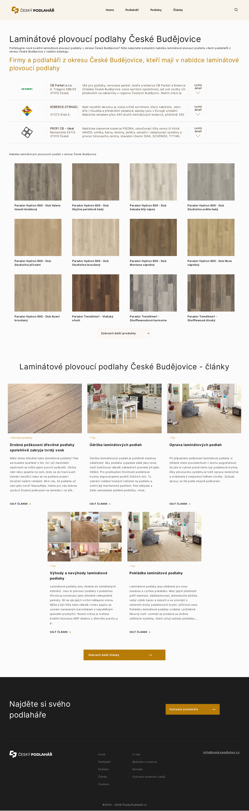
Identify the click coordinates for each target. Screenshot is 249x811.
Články (178, 9)
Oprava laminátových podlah (195, 445)
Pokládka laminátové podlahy (156, 573)
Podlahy (156, 9)
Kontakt (137, 769)
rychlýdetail (198, 87)
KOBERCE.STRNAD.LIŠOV (68, 107)
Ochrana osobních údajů (148, 777)
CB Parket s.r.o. (61, 85)
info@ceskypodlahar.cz (221, 753)
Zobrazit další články (107, 655)
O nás (136, 754)
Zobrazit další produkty (118, 333)
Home (110, 9)
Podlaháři (132, 9)
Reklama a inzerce (144, 762)
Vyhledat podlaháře (183, 709)
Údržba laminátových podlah (116, 445)
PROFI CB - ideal (62, 128)
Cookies (103, 784)
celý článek (19, 504)
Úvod (101, 754)
